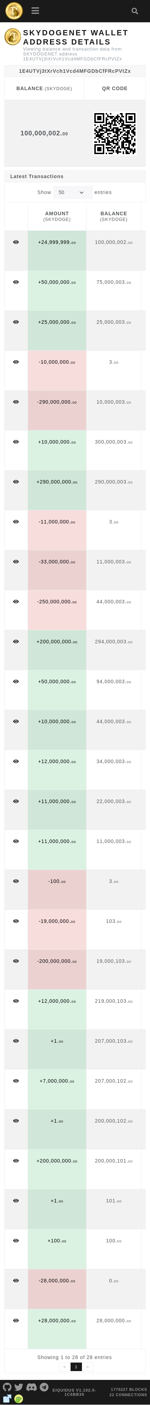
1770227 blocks (129, 1389)
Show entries (75, 192)
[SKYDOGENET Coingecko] (18, 1398)
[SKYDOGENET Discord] (31, 1386)
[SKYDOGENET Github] (7, 1386)
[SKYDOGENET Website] (7, 1398)
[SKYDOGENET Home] (14, 11)
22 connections (128, 1395)
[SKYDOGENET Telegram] (44, 1386)
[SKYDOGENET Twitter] (19, 1386)
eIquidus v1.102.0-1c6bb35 (74, 1392)
